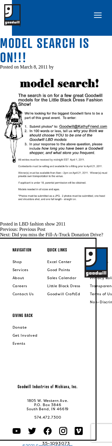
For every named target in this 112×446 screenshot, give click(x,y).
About (18, 278)
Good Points (58, 270)
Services (20, 270)
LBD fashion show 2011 (42, 223)
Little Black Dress (63, 286)
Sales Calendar (61, 278)
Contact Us (23, 294)
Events (19, 343)
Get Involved (25, 335)
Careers (20, 286)
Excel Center (59, 262)
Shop (17, 262)
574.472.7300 (47, 417)
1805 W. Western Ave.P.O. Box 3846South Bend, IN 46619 (48, 405)
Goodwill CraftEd (63, 294)
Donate (20, 327)
